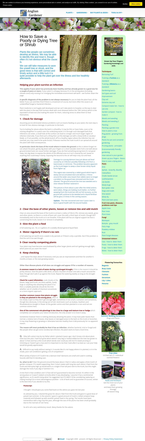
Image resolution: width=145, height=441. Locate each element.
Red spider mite (108, 188)
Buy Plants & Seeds (99, 12)
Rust (103, 232)
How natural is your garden (112, 155)
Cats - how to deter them (112, 241)
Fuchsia (105, 274)
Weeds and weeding (109, 118)
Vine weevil (106, 194)
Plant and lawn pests (110, 200)
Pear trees (106, 211)
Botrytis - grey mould (110, 223)
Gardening (82, 12)
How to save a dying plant (112, 161)
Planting (105, 125)
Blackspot (105, 220)
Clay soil (105, 99)
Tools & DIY (117, 12)
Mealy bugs (106, 185)
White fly (105, 197)
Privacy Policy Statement (112, 439)
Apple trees (106, 208)
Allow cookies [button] (135, 4)
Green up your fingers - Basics (113, 158)
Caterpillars (106, 173)
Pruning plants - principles (112, 146)
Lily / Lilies (106, 280)
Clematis (105, 271)
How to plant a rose (109, 131)
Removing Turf (107, 74)
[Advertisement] (72, 423)
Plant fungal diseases (110, 235)
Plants (70, 12)
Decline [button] (125, 4)
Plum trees (106, 214)
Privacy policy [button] (7, 5)
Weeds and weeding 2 (110, 121)
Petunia (105, 283)
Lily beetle (106, 182)
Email (62, 439)
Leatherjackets (107, 179)
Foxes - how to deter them (112, 244)
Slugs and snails (108, 191)
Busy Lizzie (106, 268)
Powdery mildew (108, 229)
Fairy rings (106, 226)
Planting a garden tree (110, 128)
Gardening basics (108, 90)
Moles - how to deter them (112, 250)
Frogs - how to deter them (112, 247)
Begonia (105, 265)
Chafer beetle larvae (110, 176)
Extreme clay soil (108, 102)
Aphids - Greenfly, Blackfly (112, 170)
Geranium (106, 277)
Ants (103, 167)
